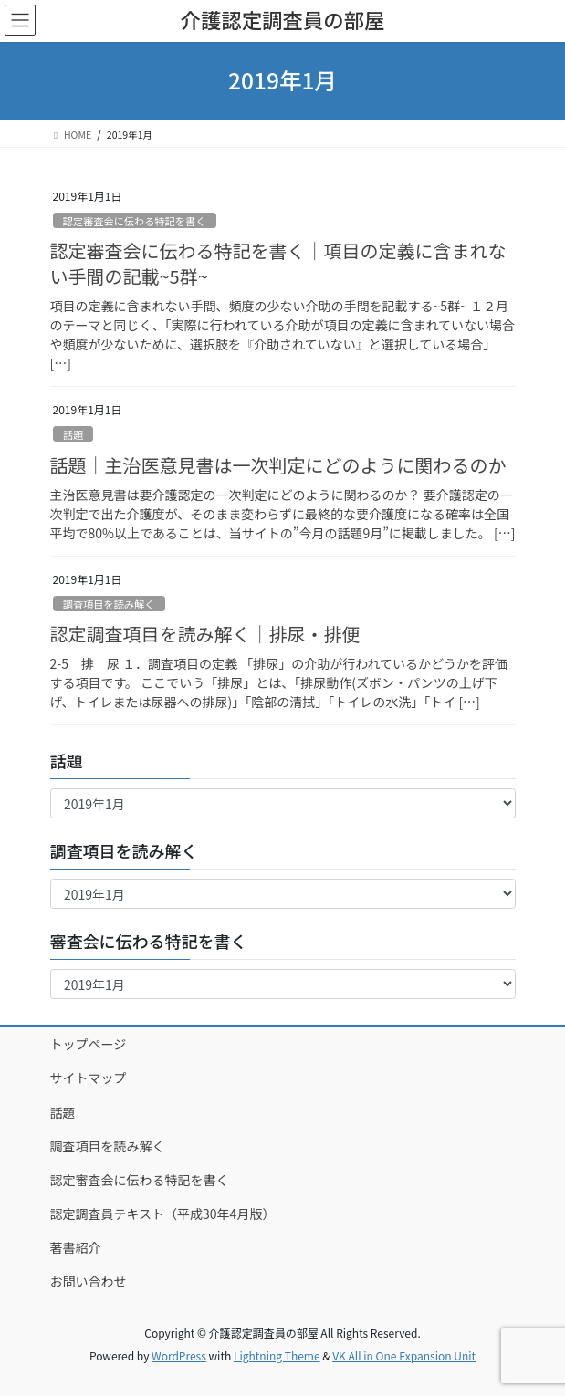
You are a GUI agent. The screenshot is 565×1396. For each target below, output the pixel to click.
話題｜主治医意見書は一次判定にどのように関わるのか (278, 465)
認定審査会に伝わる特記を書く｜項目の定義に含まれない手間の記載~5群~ (278, 263)
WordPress (179, 1355)
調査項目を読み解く (109, 604)
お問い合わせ (88, 1281)
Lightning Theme (277, 1355)
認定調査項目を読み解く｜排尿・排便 (205, 633)
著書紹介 (75, 1247)
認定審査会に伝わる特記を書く (134, 221)
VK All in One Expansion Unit (404, 1355)
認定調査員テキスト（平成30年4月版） (163, 1213)
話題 (73, 434)
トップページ (88, 1044)
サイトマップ (88, 1077)
